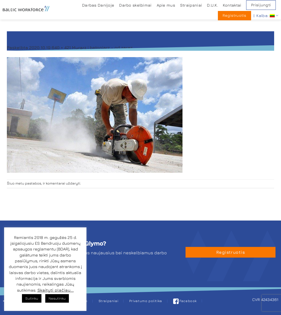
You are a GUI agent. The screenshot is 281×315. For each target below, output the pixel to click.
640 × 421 (61, 47)
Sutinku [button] (31, 298)
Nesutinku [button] (57, 298)
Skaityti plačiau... (55, 290)
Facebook (185, 301)
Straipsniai (191, 5)
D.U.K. (212, 5)
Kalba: (267, 15)
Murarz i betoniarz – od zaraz (102, 47)
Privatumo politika (145, 301)
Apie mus (166, 5)
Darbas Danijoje (98, 5)
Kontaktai (232, 5)
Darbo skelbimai (135, 5)
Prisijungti (261, 5)
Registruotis (234, 15)
